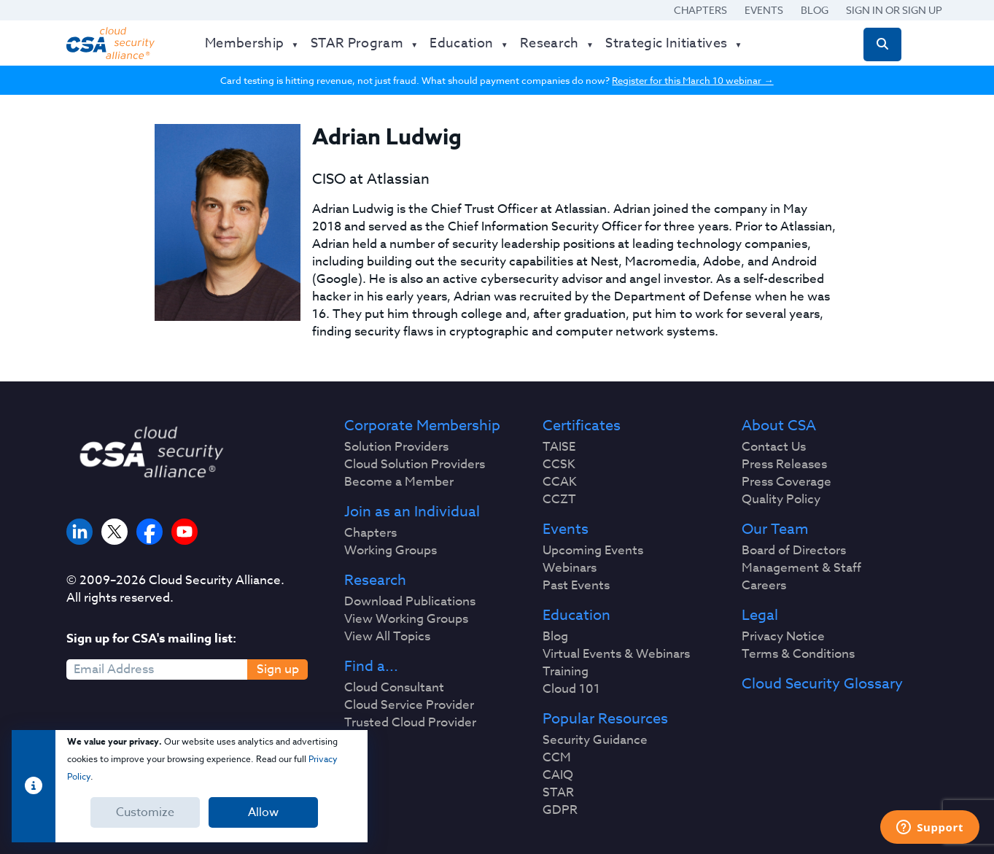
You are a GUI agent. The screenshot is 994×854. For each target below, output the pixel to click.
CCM (557, 757)
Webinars (570, 568)
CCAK (560, 482)
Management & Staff (801, 568)
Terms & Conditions (798, 654)
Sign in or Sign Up (894, 10)
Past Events (576, 585)
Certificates (582, 425)
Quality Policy (781, 499)
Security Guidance (595, 740)
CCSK (559, 464)
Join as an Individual (412, 511)
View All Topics (387, 636)
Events (764, 10)
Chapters (700, 10)
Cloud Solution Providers (414, 464)
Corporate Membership (422, 425)
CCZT (559, 499)
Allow (263, 812)
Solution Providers (396, 447)
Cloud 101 (571, 689)
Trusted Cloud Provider (410, 722)
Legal (760, 615)
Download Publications (409, 601)
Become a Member (399, 482)
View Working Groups (406, 619)
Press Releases (784, 464)
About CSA (779, 425)
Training (566, 671)
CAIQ (558, 775)
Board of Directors (794, 550)
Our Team (775, 529)
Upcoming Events (593, 550)
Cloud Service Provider (409, 705)
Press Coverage (786, 482)
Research (375, 580)
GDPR (560, 810)
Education (576, 615)
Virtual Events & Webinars (616, 654)
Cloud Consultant (394, 687)
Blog (814, 10)
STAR (558, 792)
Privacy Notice (783, 636)
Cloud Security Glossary (822, 684)
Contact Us (774, 447)
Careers (764, 585)
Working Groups (390, 550)
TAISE (559, 447)
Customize (145, 812)
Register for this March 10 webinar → (692, 80)
